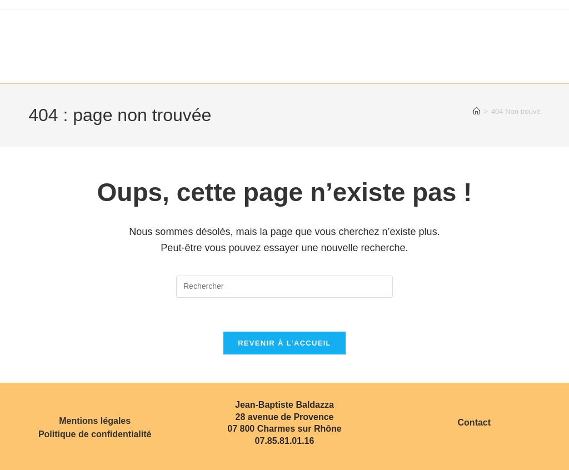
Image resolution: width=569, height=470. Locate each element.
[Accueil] (476, 111)
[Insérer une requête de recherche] (284, 287)
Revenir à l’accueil (284, 343)
